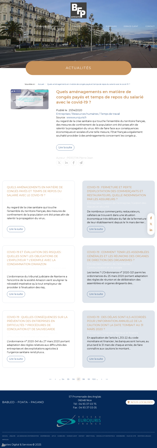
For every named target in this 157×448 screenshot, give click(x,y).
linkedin (151, 230)
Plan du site (131, 436)
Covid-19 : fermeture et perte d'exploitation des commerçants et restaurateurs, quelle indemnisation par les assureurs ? (116, 193)
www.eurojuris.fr (77, 117)
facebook (151, 218)
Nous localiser (142, 402)
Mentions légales (144, 436)
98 (84, 379)
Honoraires (120, 436)
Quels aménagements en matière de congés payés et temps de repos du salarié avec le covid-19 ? (88, 84)
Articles (5, 439)
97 (79, 379)
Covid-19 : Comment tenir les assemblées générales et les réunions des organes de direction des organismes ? (118, 256)
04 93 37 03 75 (87, 404)
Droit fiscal (90, 436)
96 (73, 379)
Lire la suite (65, 147)
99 (89, 379)
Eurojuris (111, 26)
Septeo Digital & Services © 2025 (21, 444)
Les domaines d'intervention (49, 26)
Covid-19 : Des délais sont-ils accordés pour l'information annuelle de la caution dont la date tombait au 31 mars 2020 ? (116, 323)
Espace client (131, 26)
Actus (95, 26)
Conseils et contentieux (105, 436)
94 (63, 379)
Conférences (78, 26)
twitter (151, 224)
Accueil (6, 26)
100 (94, 379)
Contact (150, 26)
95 (68, 379)
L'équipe (22, 26)
